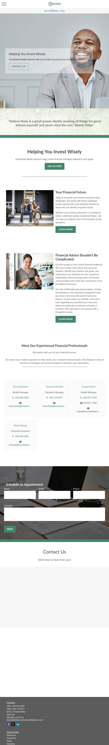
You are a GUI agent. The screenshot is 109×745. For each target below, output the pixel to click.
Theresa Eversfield (54, 386)
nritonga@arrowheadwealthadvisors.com (20, 445)
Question (8, 505)
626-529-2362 (22, 398)
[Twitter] (13, 724)
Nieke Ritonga (20, 425)
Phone (76, 489)
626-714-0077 (56, 398)
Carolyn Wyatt (88, 386)
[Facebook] (8, 724)
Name (7, 489)
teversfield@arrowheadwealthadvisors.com (54, 406)
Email (41, 489)
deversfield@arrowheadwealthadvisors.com (20, 406)
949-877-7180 (90, 398)
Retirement (11, 735)
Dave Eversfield (20, 386)
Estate (9, 741)
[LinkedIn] (18, 724)
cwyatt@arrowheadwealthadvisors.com (88, 411)
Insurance (11, 744)
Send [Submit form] (10, 529)
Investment (11, 738)
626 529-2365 (22, 436)
